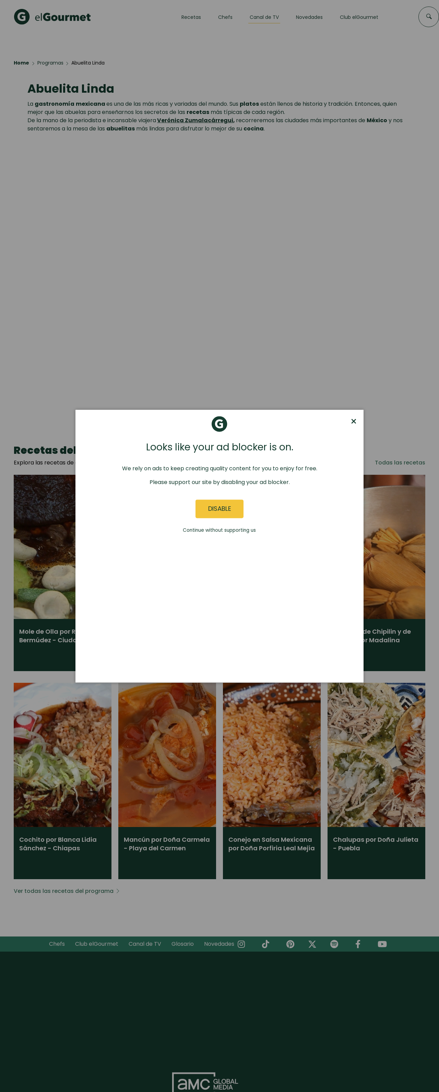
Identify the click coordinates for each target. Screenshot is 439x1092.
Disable (219, 509)
